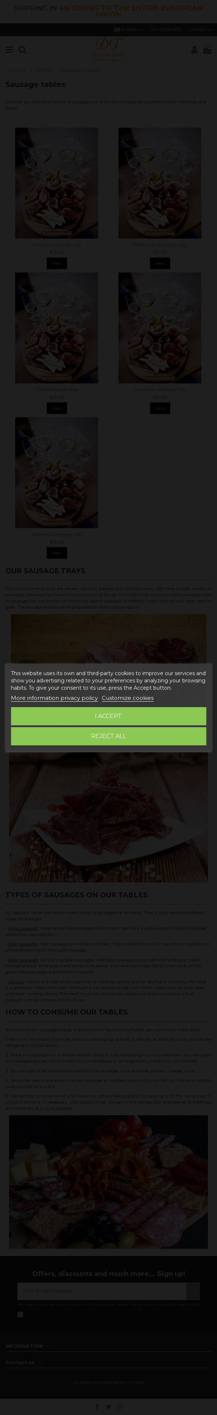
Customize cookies (128, 697)
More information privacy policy (54, 697)
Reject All (108, 736)
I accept (108, 716)
